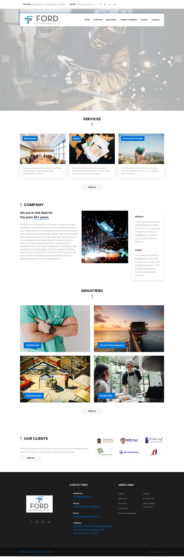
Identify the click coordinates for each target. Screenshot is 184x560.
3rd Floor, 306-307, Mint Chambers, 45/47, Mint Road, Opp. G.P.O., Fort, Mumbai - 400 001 (92, 530)
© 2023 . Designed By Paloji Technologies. (36, 552)
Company (97, 20)
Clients (144, 20)
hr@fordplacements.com (82, 4)
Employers (111, 20)
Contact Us (148, 498)
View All (31, 458)
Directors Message (127, 513)
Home (87, 20)
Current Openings (128, 20)
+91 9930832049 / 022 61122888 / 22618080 (44, 4)
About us (123, 498)
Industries (123, 508)
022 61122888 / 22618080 (86, 506)
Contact (156, 20)
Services (123, 503)
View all (92, 187)
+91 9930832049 (82, 496)
